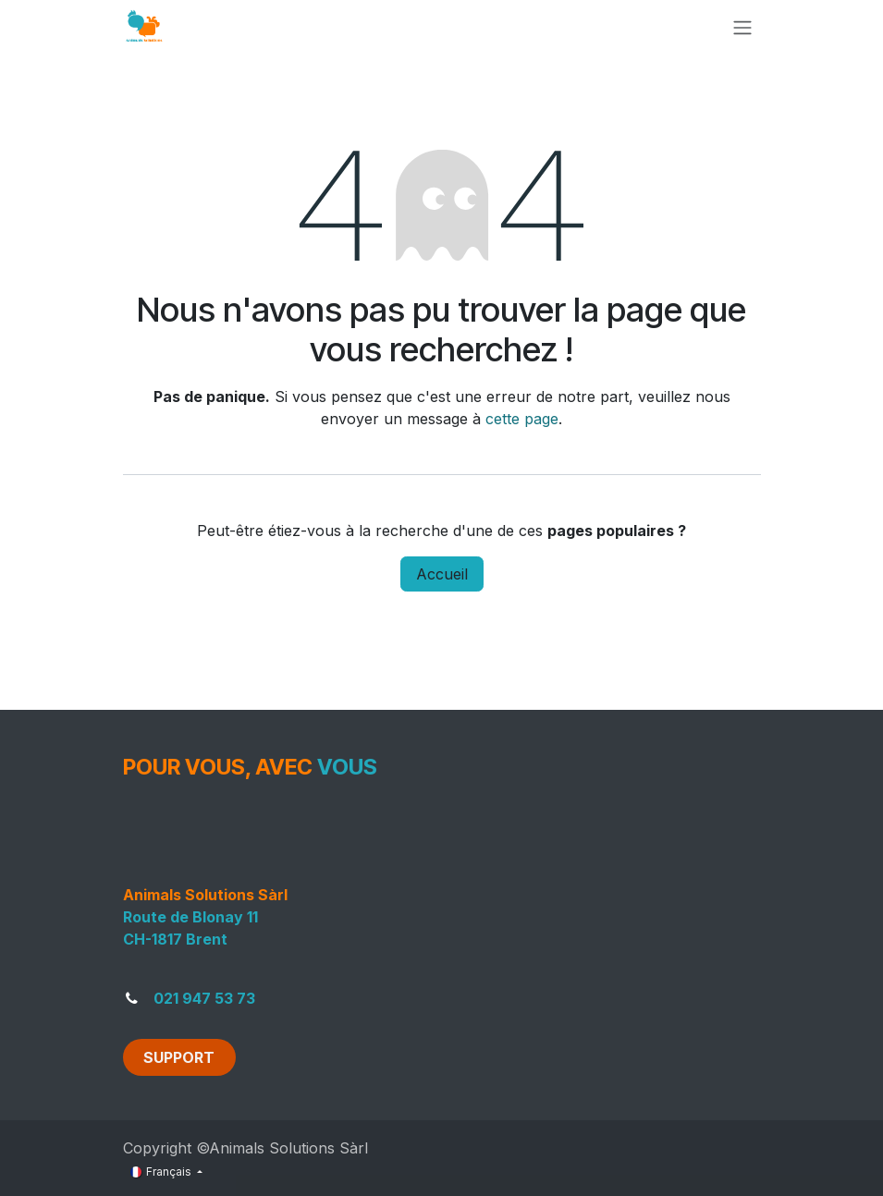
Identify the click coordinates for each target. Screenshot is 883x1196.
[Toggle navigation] (742, 26)
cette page (521, 418)
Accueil (442, 574)
